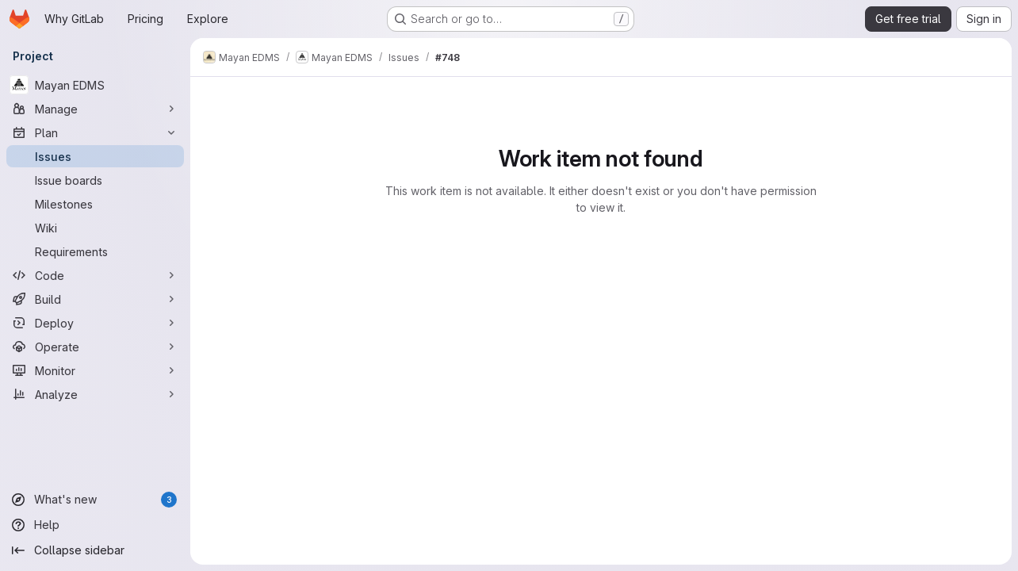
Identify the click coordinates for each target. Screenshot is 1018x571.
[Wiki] (95, 228)
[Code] (95, 275)
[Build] (95, 299)
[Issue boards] (95, 180)
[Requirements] (95, 251)
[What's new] (95, 500)
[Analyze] (95, 394)
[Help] (95, 525)
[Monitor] (95, 370)
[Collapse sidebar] (95, 550)
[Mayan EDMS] (95, 85)
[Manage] (95, 109)
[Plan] (95, 132)
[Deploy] (95, 323)
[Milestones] (95, 204)
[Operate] (95, 346)
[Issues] (95, 156)
